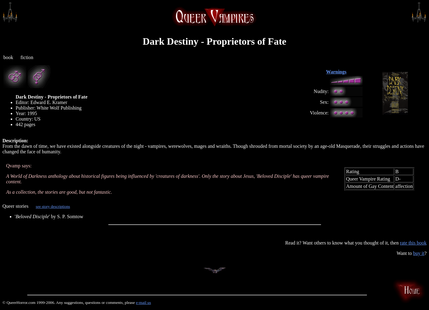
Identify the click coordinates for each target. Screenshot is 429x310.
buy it (418, 253)
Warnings (336, 71)
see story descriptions (53, 206)
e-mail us (143, 302)
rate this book (413, 242)
